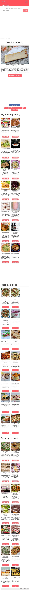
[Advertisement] (14, 24)
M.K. (28, 588)
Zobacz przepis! (5, 136)
